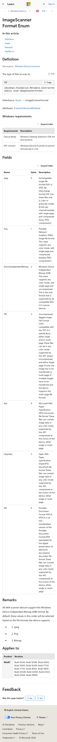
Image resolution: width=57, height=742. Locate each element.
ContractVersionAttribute (27, 108)
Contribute (7, 728)
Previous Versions (26, 724)
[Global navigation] (3, 4)
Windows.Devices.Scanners (19, 10)
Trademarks (7, 737)
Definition (9, 39)
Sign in (51, 3)
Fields (7, 43)
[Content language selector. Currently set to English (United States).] (16, 710)
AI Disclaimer (8, 724)
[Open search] (44, 4)
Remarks (9, 47)
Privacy (19, 728)
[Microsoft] (29, 4)
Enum (19, 100)
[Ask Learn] (38, 11)
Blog (40, 724)
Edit (51, 73)
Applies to (9, 51)
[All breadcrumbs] (5, 11)
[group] (28, 89)
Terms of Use (38, 733)
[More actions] (52, 11)
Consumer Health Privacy (14, 733)
